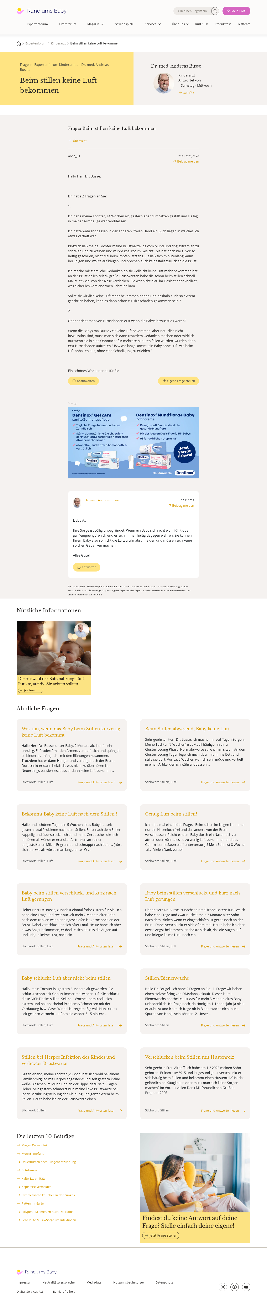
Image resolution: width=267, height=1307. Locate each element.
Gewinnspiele (124, 24)
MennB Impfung (33, 1153)
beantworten (86, 381)
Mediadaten (95, 1282)
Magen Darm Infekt (35, 1145)
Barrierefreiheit (64, 1291)
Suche (215, 11)
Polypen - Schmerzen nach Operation (48, 1212)
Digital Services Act (30, 1291)
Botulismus (29, 1170)
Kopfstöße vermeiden (37, 1187)
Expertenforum (37, 24)
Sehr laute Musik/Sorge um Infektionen (49, 1220)
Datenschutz (164, 1282)
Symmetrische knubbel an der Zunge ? (48, 1195)
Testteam (243, 24)
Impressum (24, 1282)
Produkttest (223, 24)
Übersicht (80, 141)
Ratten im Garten (34, 1203)
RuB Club (201, 24)
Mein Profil (238, 11)
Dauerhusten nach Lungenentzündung (49, 1162)
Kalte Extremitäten (34, 1178)
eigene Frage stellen (181, 381)
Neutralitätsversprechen (59, 1282)
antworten (89, 567)
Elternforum (67, 24)
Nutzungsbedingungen (129, 1282)
